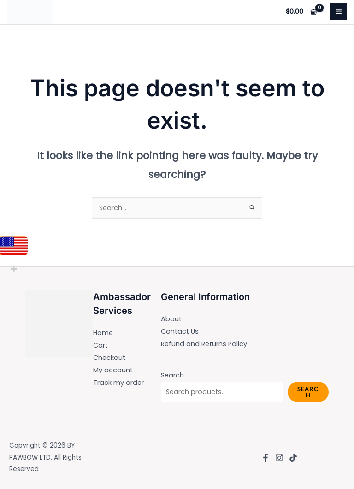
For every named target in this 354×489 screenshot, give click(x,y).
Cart (100, 345)
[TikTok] (293, 458)
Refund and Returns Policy (204, 343)
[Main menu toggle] (338, 11)
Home (103, 332)
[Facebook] (265, 458)
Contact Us (180, 331)
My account (113, 370)
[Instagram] (279, 458)
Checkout (109, 357)
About (171, 319)
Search (172, 375)
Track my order (118, 382)
